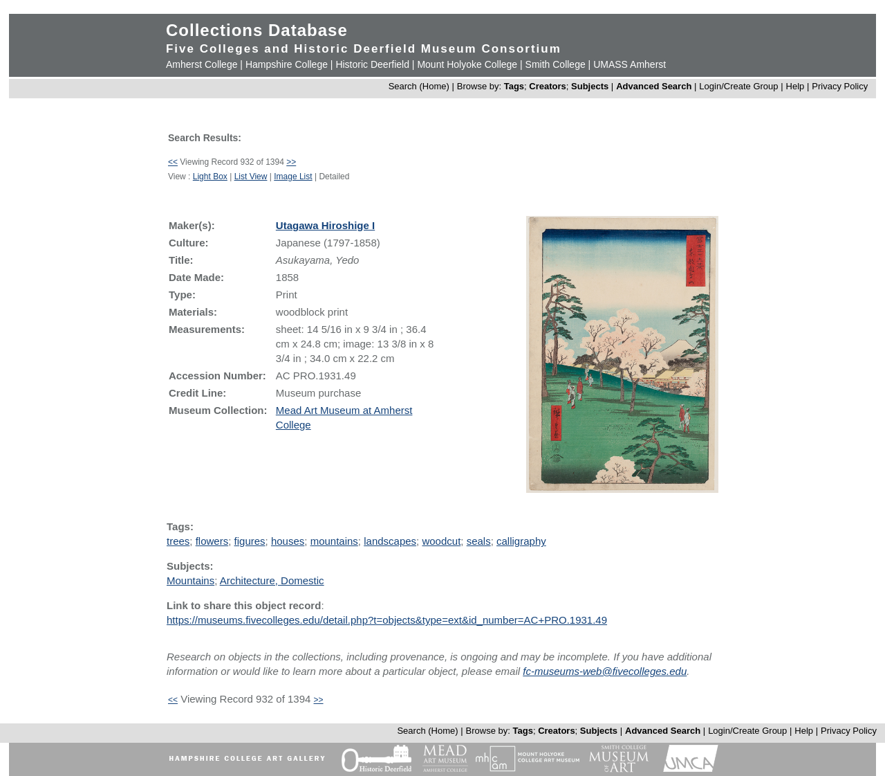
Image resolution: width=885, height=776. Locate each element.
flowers (212, 541)
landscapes (390, 541)
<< (173, 162)
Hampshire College (286, 64)
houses (287, 541)
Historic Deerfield (372, 64)
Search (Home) (419, 86)
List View (251, 176)
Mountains (190, 580)
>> (291, 162)
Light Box (210, 176)
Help (795, 86)
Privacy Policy (840, 86)
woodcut (441, 541)
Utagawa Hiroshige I (325, 225)
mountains (334, 541)
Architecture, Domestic (272, 580)
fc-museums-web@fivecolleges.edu (605, 671)
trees (178, 541)
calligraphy (521, 541)
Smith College (555, 64)
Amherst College (202, 64)
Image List (293, 176)
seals (479, 541)
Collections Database (257, 30)
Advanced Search (653, 86)
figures (250, 541)
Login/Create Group (740, 86)
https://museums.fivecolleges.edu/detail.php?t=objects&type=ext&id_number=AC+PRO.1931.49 (387, 620)
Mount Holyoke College (467, 64)
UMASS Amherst (629, 64)
